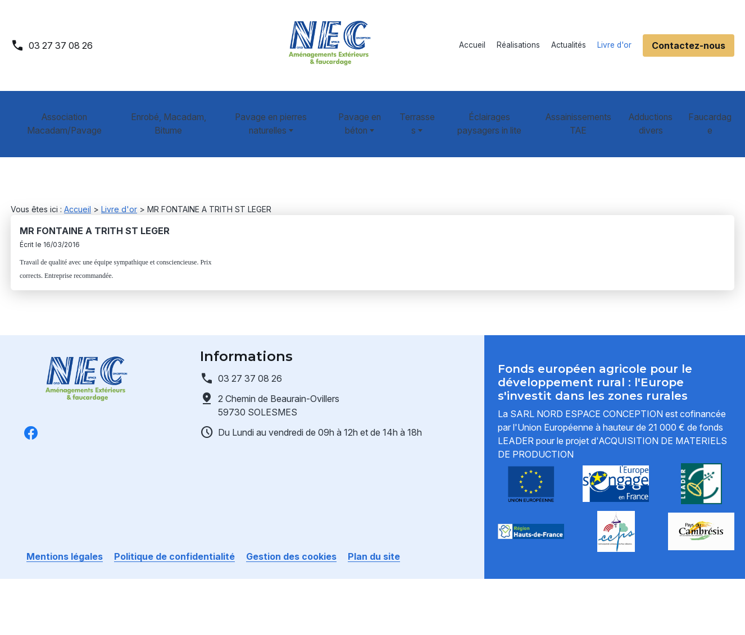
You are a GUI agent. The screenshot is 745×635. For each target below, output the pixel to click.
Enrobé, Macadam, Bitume (164, 110)
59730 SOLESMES (280, 378)
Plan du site (374, 529)
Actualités (568, 44)
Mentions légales (64, 529)
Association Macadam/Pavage (62, 110)
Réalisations (518, 44)
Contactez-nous (688, 45)
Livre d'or (614, 44)
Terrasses (414, 110)
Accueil (472, 44)
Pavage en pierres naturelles (263, 110)
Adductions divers (655, 110)
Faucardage (713, 110)
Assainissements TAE (580, 110)
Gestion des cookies (291, 529)
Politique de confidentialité (174, 529)
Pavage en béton (353, 110)
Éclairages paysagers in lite (491, 110)
